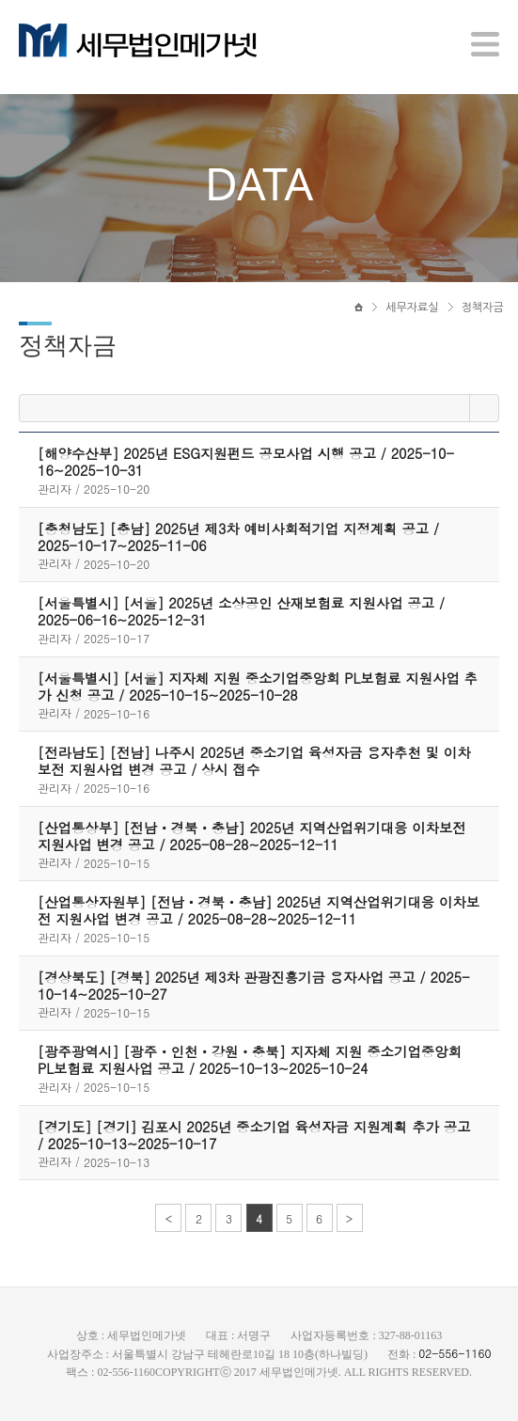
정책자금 (483, 307)
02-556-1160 (454, 1353)
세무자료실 (411, 307)
